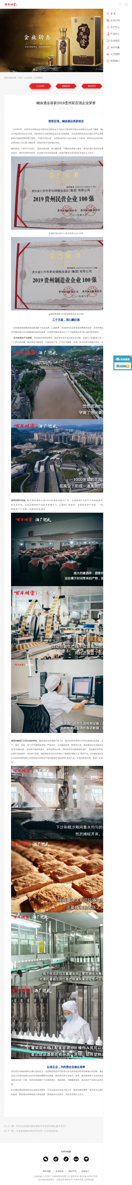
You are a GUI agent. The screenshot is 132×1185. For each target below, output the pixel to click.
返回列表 (123, 1134)
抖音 (66, 1163)
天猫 (76, 1163)
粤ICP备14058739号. (88, 1182)
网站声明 (72, 1174)
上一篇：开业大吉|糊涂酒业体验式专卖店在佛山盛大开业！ (37, 1134)
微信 (45, 1163)
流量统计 (85, 1174)
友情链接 (60, 1174)
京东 (86, 1163)
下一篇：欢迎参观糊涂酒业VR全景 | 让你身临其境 (32, 1139)
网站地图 (47, 1174)
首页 (20, 78)
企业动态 (28, 78)
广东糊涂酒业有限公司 (10, 4)
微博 (55, 1163)
